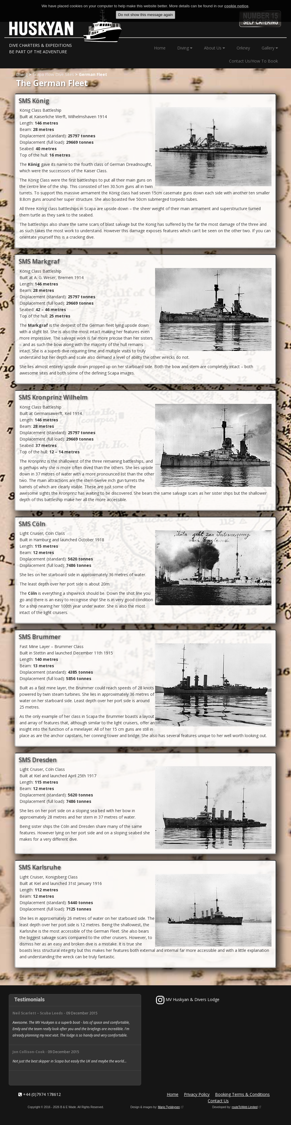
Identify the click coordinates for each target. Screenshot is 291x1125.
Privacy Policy (197, 1094)
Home (160, 48)
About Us (214, 48)
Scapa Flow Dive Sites (53, 74)
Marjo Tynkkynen (169, 1107)
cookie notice (236, 6)
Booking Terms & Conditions (242, 1094)
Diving (184, 48)
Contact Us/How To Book (253, 61)
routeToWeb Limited (245, 1107)
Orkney (243, 48)
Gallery (270, 48)
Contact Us (218, 1100)
